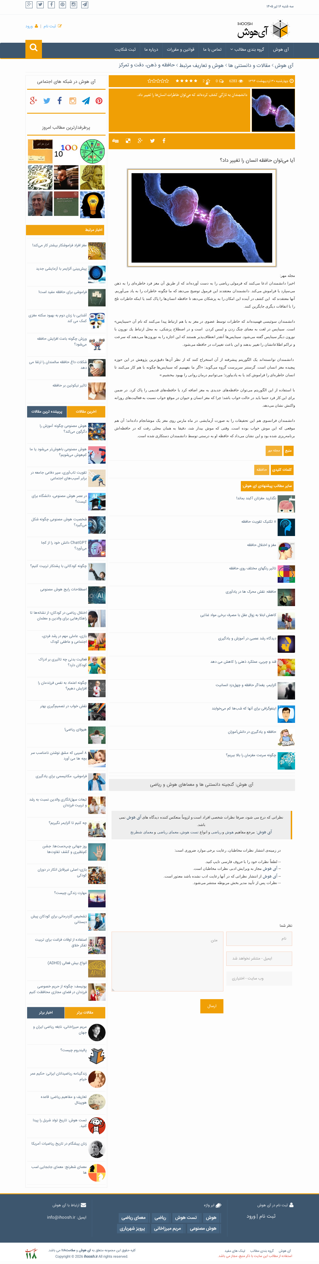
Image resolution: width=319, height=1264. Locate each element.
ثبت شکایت (125, 49)
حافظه (262, 470)
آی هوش (281, 49)
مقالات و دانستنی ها (249, 66)
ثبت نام (50, 26)
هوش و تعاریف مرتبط (201, 66)
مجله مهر (274, 450)
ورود (29, 26)
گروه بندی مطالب (247, 49)
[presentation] (249, 1011)
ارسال (211, 1006)
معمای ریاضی (168, 832)
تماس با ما (212, 49)
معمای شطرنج (141, 832)
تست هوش (190, 832)
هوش (229, 832)
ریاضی (216, 832)
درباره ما (151, 49)
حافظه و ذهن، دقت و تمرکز (147, 65)
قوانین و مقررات (180, 49)
